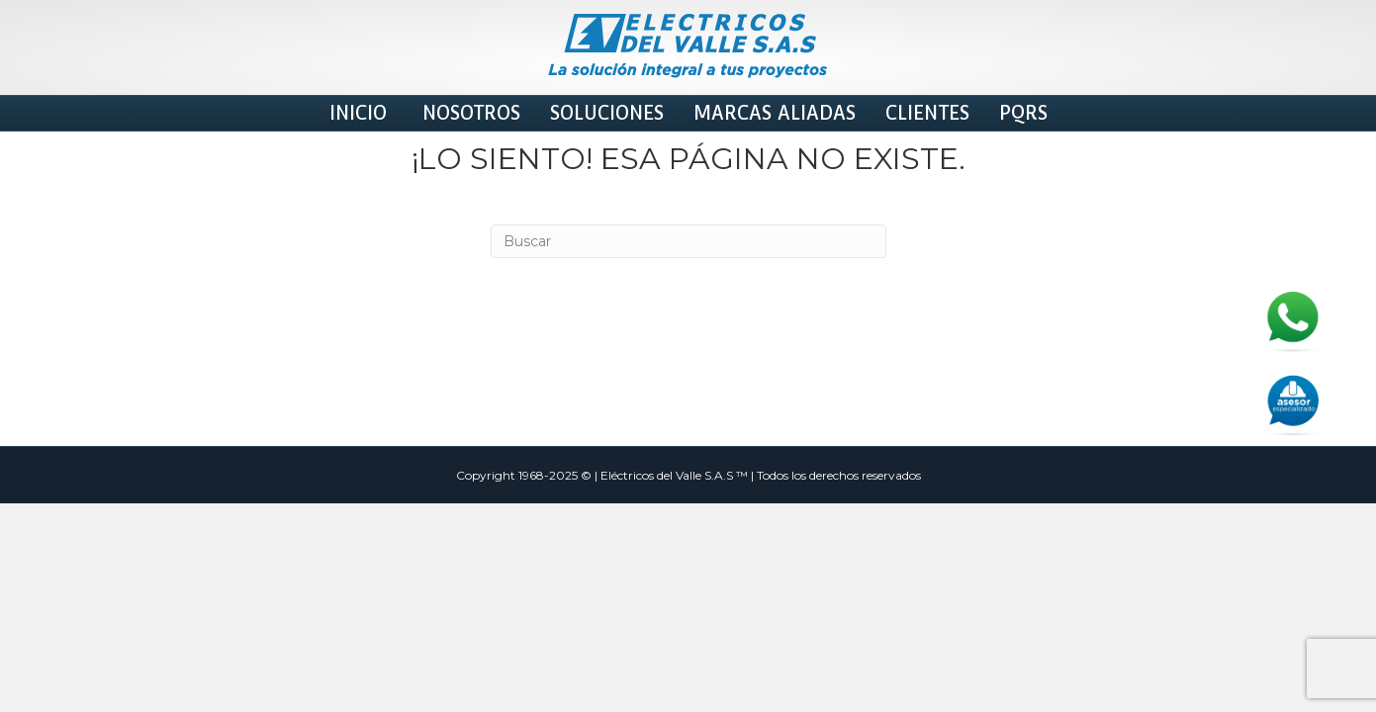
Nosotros (468, 113)
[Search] (688, 386)
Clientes (927, 113)
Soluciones (607, 113)
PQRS (1023, 113)
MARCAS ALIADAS (774, 113)
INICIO (358, 113)
